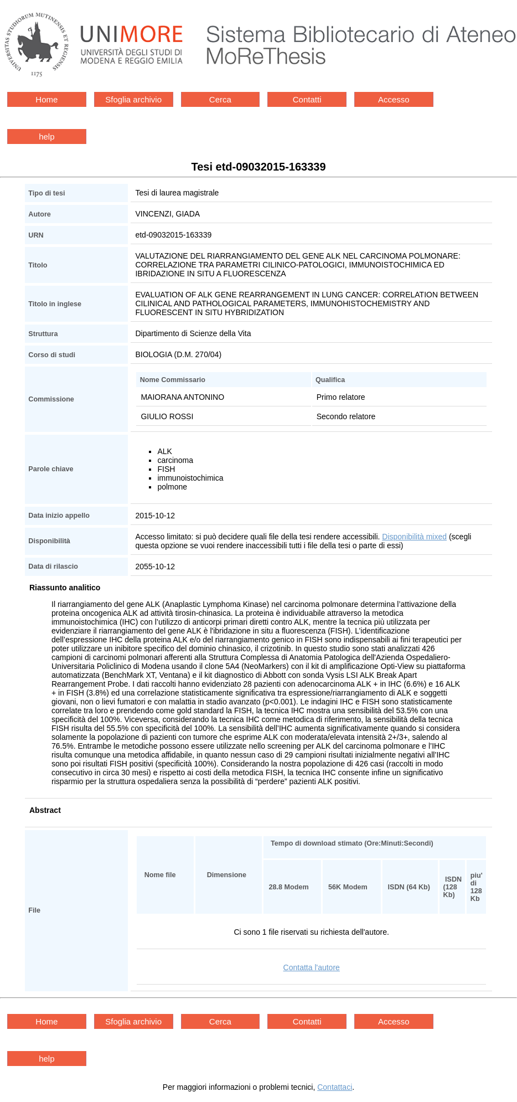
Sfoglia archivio (133, 99)
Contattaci (334, 1087)
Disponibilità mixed (414, 536)
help (46, 136)
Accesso (394, 99)
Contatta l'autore (311, 967)
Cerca (220, 99)
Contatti (307, 99)
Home (46, 99)
